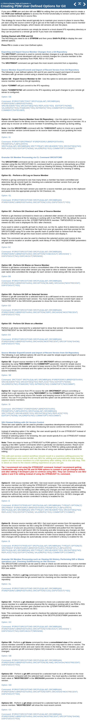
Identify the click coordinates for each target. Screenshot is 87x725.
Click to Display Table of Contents (16, 3)
